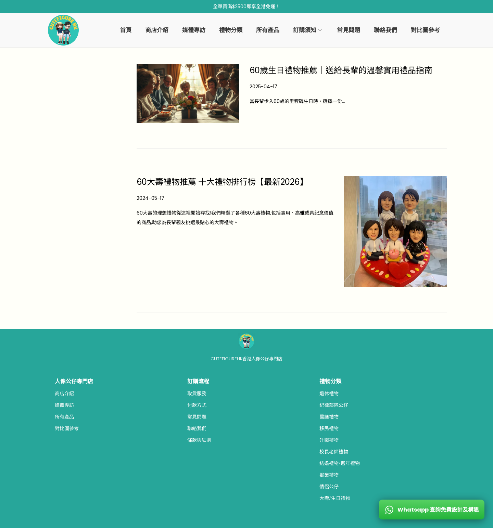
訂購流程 (198, 381)
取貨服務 (196, 393)
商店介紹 (64, 393)
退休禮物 (329, 393)
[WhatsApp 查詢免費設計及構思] (431, 509)
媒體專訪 (64, 405)
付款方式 (196, 405)
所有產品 (64, 417)
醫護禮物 (329, 417)
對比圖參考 (67, 428)
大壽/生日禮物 (334, 498)
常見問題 (196, 417)
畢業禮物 (329, 475)
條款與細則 (199, 440)
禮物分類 (330, 381)
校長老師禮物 (333, 451)
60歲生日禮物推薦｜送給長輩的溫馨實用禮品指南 (341, 70)
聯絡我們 (196, 428)
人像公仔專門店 (74, 381)
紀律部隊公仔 (333, 405)
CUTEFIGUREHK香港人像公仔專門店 (246, 359)
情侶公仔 (329, 486)
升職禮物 (329, 440)
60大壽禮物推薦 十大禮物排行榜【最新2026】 (222, 182)
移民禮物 (329, 428)
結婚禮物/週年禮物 (339, 463)
